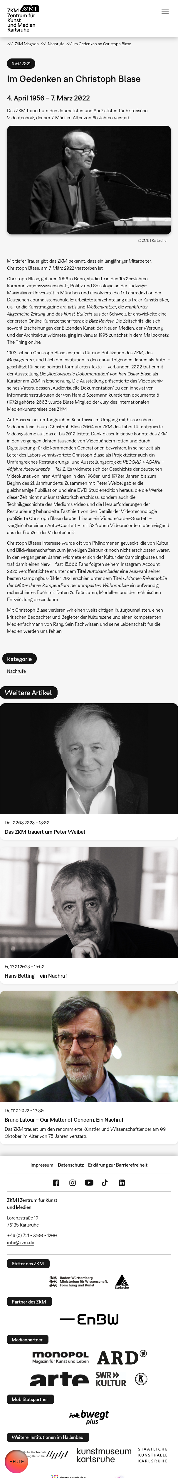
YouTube (89, 1182)
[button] (89, 180)
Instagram (72, 1182)
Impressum (42, 1164)
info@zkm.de (20, 1242)
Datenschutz (71, 1164)
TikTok (105, 1182)
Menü (165, 11)
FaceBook (56, 1182)
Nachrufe (16, 671)
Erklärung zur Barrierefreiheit (117, 1164)
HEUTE (16, 1461)
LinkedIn (122, 1182)
